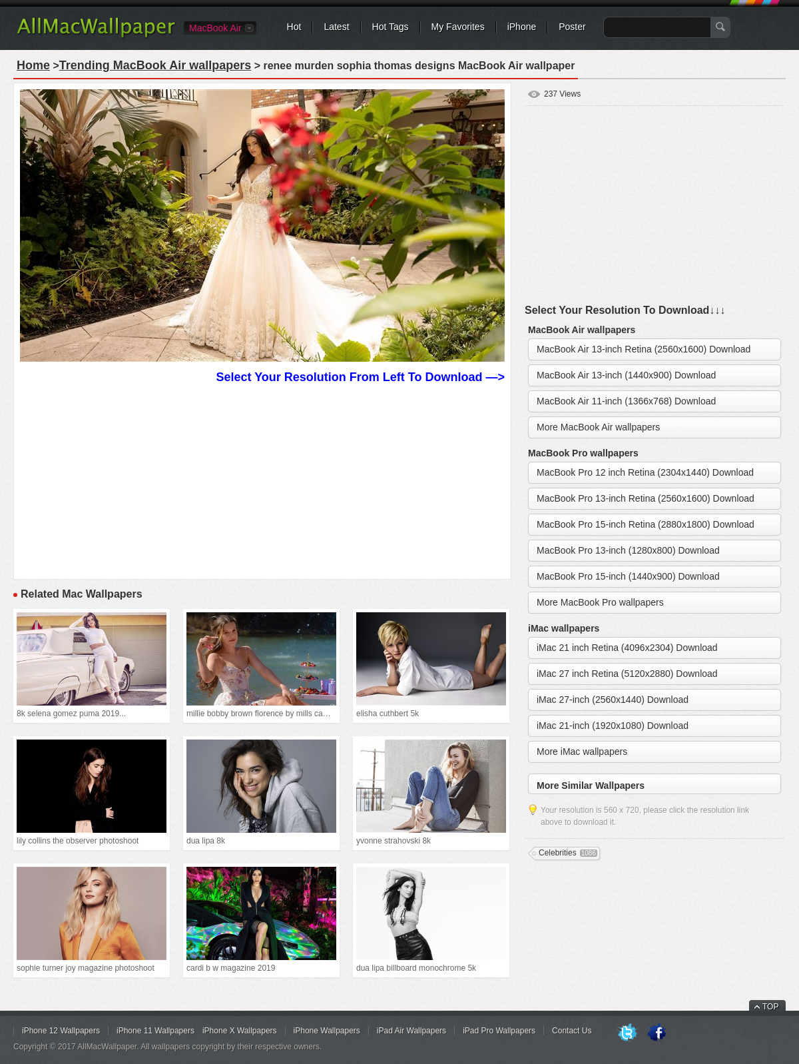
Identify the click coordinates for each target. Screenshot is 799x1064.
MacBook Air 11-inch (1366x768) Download (626, 401)
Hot (294, 26)
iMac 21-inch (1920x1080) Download (612, 725)
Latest (336, 26)
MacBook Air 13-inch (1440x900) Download (626, 375)
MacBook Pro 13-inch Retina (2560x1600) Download (645, 498)
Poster (572, 26)
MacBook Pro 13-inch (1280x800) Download (628, 550)
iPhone (522, 26)
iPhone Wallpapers (327, 1030)
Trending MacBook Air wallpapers (155, 65)
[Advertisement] (262, 479)
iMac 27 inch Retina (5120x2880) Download (627, 673)
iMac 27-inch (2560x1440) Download (612, 699)
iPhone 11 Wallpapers (155, 1030)
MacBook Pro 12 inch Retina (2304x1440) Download (645, 472)
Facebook (656, 1033)
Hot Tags (390, 26)
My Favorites (458, 26)
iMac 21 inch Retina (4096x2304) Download (627, 647)
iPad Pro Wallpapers (499, 1030)
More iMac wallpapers (582, 751)
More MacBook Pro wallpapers (600, 602)
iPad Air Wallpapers (411, 1030)
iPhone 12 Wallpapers (61, 1030)
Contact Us (571, 1030)
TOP (770, 1006)
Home (33, 65)
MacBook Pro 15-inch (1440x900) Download (628, 576)
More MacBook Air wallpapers (598, 427)
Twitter (627, 1033)
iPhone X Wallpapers (239, 1030)
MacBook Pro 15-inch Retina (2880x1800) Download (645, 524)
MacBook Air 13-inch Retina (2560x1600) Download (643, 349)
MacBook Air (215, 28)
